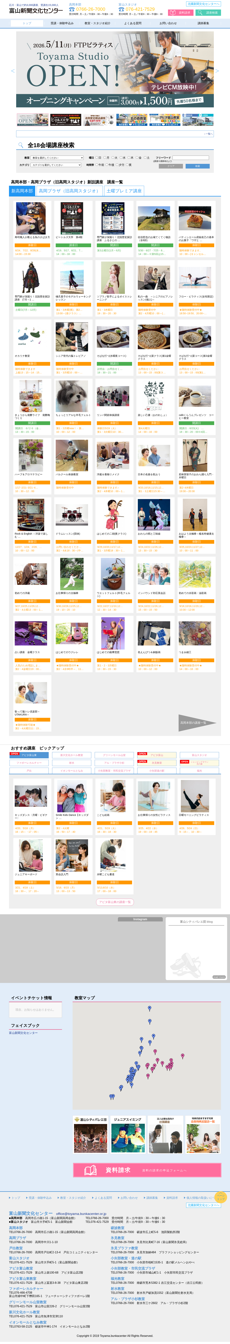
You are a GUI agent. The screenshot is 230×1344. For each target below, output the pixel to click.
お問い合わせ (168, 23)
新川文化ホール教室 (71, 756)
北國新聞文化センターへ (203, 3)
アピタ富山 (150, 756)
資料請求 (184, 12)
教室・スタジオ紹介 (98, 23)
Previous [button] (13, 71)
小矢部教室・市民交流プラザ (114, 772)
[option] (115, 70)
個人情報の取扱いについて (204, 1200)
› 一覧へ (208, 133)
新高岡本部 (22, 191)
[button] (157, 1063)
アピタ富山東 (23, 756)
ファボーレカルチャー (29, 764)
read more (219, 979)
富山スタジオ (199, 756)
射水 (71, 764)
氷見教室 (149, 764)
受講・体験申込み (62, 23)
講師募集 (203, 23)
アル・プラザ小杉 (114, 764)
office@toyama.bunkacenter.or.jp (81, 1216)
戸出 (29, 772)
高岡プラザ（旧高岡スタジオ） (70, 191)
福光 (199, 772)
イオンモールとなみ (71, 772)
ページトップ (221, 1199)
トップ (27, 23)
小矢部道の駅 (156, 772)
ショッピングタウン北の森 (194, 764)
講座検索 (212, 12)
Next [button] (217, 71)
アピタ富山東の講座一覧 (115, 904)
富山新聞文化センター (23, 1034)
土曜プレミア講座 (124, 191)
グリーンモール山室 (114, 756)
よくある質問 (132, 23)
